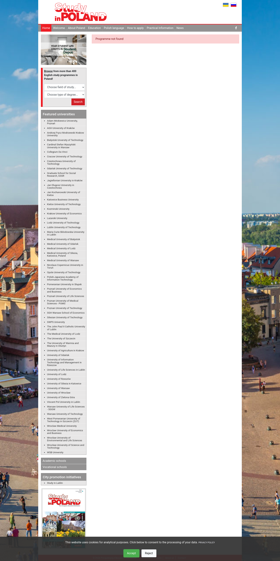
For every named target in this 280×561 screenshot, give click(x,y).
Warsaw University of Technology (65, 413)
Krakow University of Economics (64, 213)
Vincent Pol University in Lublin (63, 401)
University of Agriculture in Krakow (65, 350)
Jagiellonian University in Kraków (64, 180)
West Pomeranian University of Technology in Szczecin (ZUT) (63, 420)
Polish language (114, 28)
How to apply (135, 28)
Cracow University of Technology (64, 156)
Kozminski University (58, 208)
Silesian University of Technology (64, 317)
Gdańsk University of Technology (64, 168)
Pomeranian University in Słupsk (64, 284)
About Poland (76, 28)
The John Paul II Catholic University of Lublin (66, 328)
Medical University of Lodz (61, 248)
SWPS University (56, 322)
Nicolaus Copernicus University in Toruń (65, 266)
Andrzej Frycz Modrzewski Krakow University (65, 134)
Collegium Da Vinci (57, 151)
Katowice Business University (63, 199)
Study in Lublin (55, 482)
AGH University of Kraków (61, 128)
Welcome (59, 28)
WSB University (55, 452)
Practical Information (160, 28)
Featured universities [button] (59, 114)
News (180, 28)
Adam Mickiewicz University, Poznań (62, 122)
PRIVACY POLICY (206, 542)
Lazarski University (57, 218)
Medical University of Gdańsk (62, 243)
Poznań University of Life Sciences (65, 296)
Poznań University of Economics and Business (64, 290)
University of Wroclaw (59, 392)
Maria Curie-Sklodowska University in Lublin (65, 233)
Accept (131, 553)
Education (94, 28)
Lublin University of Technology (64, 227)
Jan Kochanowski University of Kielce (63, 193)
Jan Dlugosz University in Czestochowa (60, 186)
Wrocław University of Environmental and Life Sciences (64, 439)
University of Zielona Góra (61, 397)
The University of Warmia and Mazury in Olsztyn (63, 344)
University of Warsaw (58, 388)
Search (78, 102)
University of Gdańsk (58, 355)
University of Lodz (56, 374)
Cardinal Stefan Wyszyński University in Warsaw (61, 146)
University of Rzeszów (59, 378)
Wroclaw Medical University (62, 425)
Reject (149, 553)
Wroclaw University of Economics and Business (65, 431)
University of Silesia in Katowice (64, 383)
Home (46, 28)
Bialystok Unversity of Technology (65, 140)
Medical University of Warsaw (63, 260)
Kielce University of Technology (64, 204)
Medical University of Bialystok (63, 239)
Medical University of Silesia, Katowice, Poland (62, 254)
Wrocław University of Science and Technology (65, 446)
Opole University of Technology (63, 272)
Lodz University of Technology (63, 222)
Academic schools (54, 460)
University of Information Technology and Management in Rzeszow (64, 362)
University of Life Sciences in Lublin (66, 369)
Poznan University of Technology (64, 308)
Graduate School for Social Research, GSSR (61, 174)
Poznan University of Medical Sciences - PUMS (62, 302)
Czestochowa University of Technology (61, 162)
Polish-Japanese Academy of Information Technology (63, 278)
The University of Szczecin (61, 338)
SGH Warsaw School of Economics (66, 312)
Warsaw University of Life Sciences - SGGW (66, 408)
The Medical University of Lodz (63, 333)
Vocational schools (55, 467)
